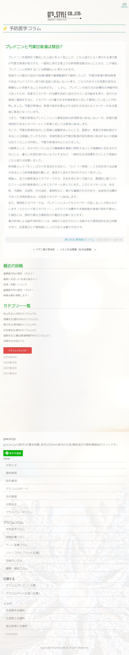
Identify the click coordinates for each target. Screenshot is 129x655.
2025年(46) (10, 357)
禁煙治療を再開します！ (16, 295)
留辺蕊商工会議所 (17, 626)
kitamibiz (12, 634)
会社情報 (11, 496)
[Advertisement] (64, 403)
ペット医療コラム (17, 545)
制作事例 (11, 481)
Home (6, 458)
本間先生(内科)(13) (13, 340)
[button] (124, 4)
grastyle (60, 647)
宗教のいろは (14, 561)
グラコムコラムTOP (18, 350)
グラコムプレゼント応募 (21, 585)
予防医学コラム (15, 529)
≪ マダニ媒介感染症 (44, 249)
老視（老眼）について (15, 284)
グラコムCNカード (17, 489)
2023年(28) (10, 368)
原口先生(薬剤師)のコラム (79, 239)
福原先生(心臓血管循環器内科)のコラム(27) (26, 335)
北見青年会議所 (15, 610)
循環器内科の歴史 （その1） (18, 290)
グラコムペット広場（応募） (23, 593)
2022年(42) (10, 373)
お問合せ (11, 504)
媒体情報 (11, 473)
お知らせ (11, 465)
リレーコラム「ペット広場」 (23, 553)
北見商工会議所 (15, 618)
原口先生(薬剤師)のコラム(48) (19, 324)
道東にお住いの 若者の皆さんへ (20, 279)
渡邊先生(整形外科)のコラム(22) (20, 319)
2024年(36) (10, 362)
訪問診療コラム (15, 537)
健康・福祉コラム (17, 568)
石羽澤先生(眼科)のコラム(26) (19, 330)
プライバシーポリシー (19, 512)
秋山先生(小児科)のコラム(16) (19, 313)
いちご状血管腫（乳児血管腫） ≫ (78, 249)
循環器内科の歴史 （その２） (19, 273)
